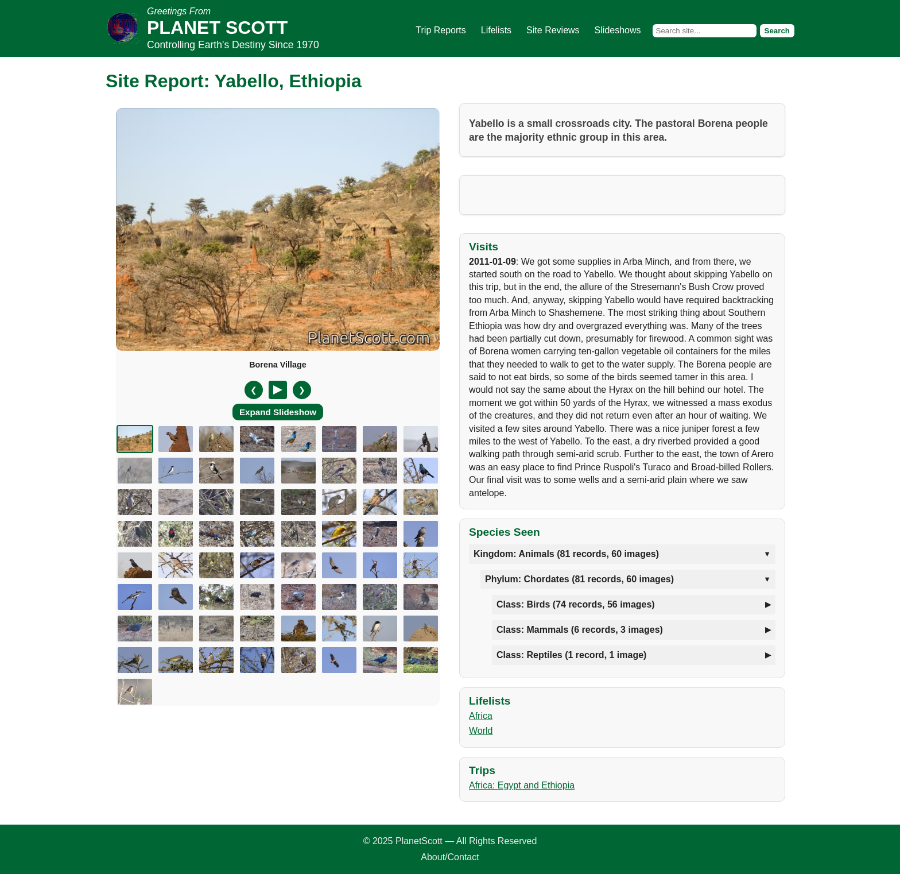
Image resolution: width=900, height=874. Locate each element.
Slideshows (618, 30)
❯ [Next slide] (301, 390)
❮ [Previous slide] (253, 390)
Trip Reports (440, 30)
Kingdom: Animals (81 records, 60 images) (566, 554)
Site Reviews (552, 30)
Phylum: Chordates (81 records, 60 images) (579, 579)
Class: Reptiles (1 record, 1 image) (571, 655)
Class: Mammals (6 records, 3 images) (579, 630)
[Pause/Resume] (278, 390)
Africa (480, 716)
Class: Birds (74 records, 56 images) (575, 604)
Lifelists (496, 30)
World (481, 731)
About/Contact (450, 857)
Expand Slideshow (277, 412)
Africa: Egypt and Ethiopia (522, 785)
